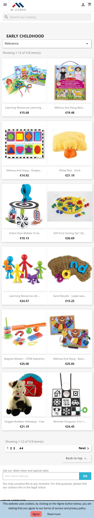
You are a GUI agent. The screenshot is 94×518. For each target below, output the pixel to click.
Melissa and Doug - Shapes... (24, 170)
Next (84, 448)
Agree (36, 514)
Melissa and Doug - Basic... (69, 358)
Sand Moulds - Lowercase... (69, 296)
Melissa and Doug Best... (70, 107)
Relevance (47, 43)
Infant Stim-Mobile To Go (24, 233)
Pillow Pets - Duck (69, 170)
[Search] (47, 17)
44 (21, 448)
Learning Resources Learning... (24, 107)
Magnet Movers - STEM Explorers (24, 358)
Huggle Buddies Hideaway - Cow (24, 421)
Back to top (76, 458)
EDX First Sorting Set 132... (70, 233)
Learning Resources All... (24, 296)
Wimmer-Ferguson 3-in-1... (69, 421)
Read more (54, 514)
